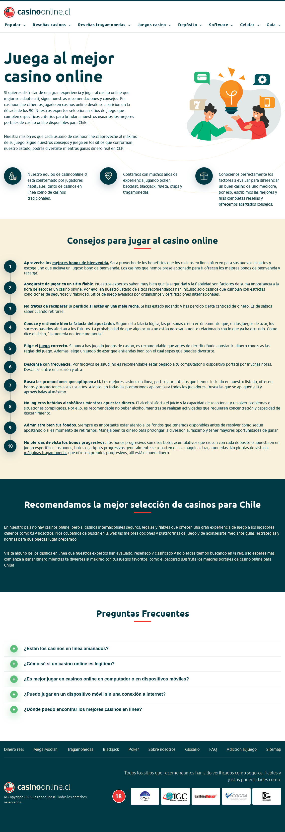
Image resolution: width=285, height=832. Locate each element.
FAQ (213, 749)
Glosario (192, 749)
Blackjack (111, 749)
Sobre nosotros (161, 749)
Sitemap (273, 749)
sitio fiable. (83, 284)
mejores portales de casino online (233, 559)
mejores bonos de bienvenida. (80, 262)
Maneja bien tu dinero (118, 430)
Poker (134, 749)
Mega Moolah (45, 749)
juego (44, 345)
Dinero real (14, 749)
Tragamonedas (80, 749)
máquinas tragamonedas (45, 452)
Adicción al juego (242, 749)
